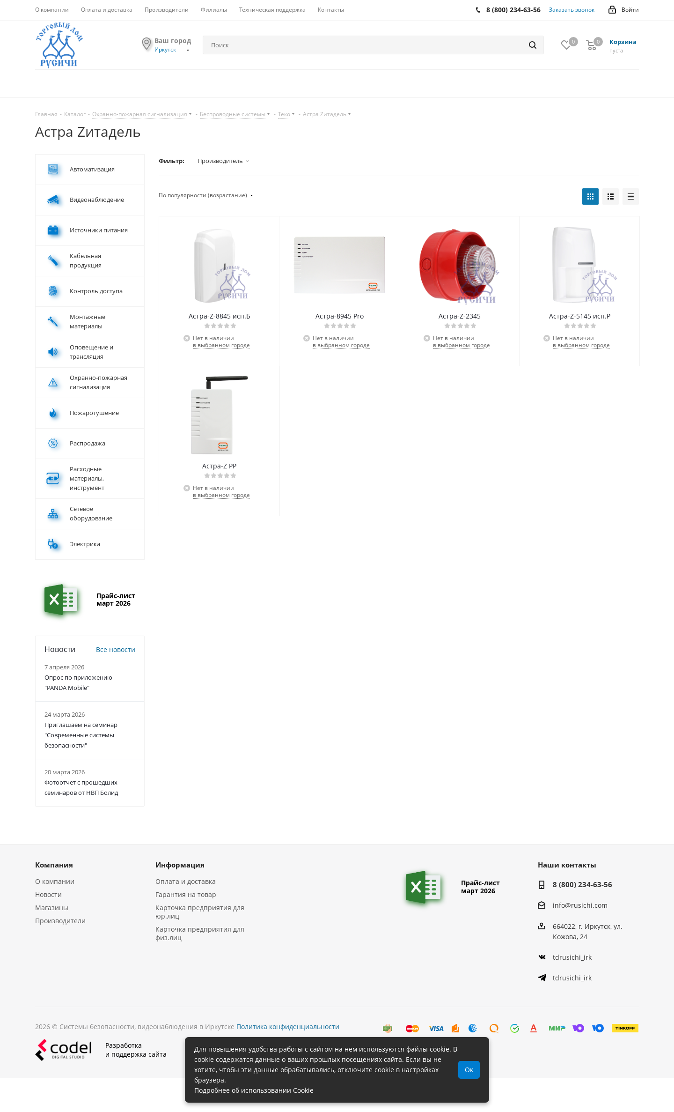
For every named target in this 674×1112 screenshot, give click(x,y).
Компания (54, 864)
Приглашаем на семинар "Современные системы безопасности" (80, 734)
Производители (60, 920)
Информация (180, 864)
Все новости (115, 649)
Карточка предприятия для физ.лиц (199, 933)
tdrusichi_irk (572, 957)
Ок (469, 1069)
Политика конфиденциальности (287, 1026)
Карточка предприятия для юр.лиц (199, 911)
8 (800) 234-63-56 (582, 884)
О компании (54, 881)
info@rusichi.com (580, 905)
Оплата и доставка (185, 881)
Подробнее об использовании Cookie (254, 1090)
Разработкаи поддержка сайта (101, 1050)
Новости (48, 894)
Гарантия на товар (185, 894)
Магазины (51, 907)
